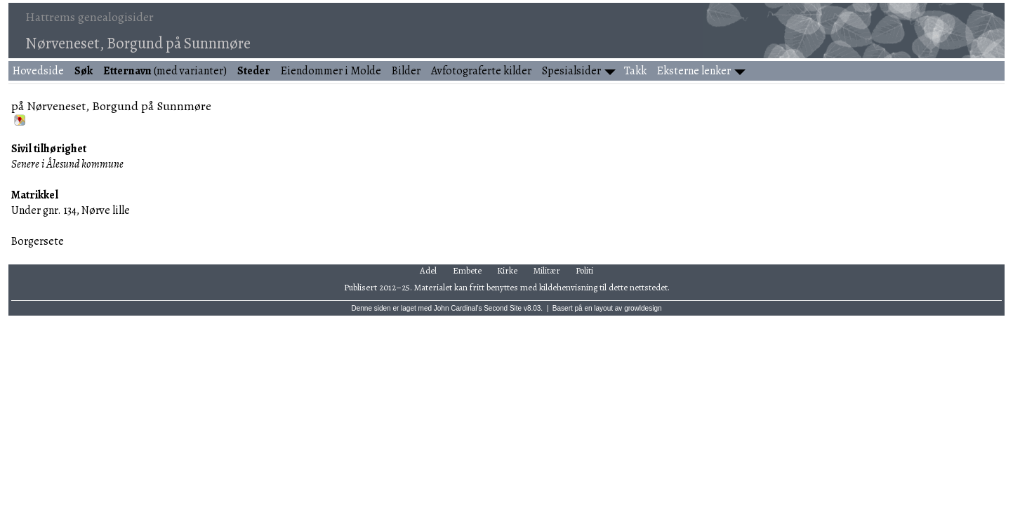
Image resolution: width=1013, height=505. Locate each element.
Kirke (507, 270)
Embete (467, 270)
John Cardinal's (458, 308)
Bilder (406, 71)
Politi (584, 270)
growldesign (642, 308)
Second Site (503, 308)
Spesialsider (571, 71)
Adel (428, 270)
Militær (547, 270)
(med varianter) (165, 71)
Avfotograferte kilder (481, 71)
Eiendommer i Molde (331, 71)
